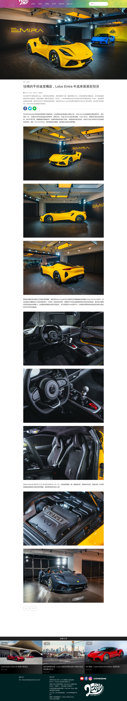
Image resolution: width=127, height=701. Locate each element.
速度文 (33, 4)
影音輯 (54, 4)
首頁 (24, 82)
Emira (33, 608)
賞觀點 (47, 4)
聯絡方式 (69, 4)
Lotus (26, 608)
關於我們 (61, 4)
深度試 (40, 4)
